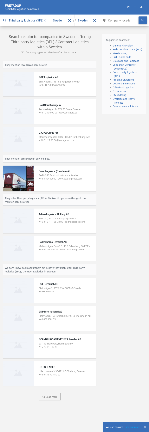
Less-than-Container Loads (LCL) (124, 66)
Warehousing (120, 53)
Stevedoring (119, 95)
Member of (55, 52)
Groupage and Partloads (126, 61)
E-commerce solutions (125, 106)
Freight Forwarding (123, 79)
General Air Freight (123, 45)
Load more (49, 397)
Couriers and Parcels (124, 83)
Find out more (132, 427)
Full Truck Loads (122, 57)
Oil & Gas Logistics (123, 87)
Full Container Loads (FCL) (127, 49)
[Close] (145, 427)
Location (70, 52)
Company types (36, 52)
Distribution (119, 91)
